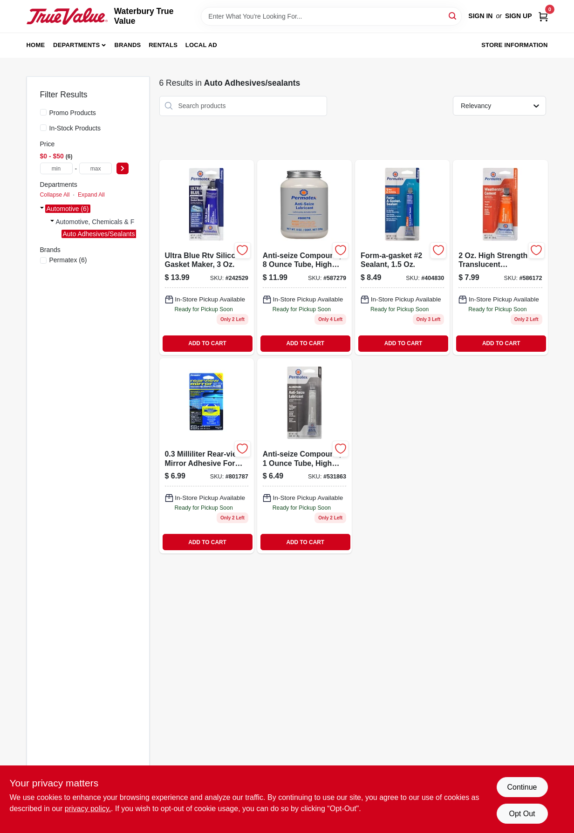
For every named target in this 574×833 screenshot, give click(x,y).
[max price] (95, 168)
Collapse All (55, 194)
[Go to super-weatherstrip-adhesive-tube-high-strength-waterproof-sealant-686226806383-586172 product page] (500, 257)
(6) (68, 260)
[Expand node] (42, 209)
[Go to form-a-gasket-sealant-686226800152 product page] (402, 257)
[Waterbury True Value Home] (67, 16)
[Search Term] (331, 16)
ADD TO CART (207, 343)
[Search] (453, 15)
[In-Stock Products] (43, 127)
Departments (76, 44)
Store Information (514, 44)
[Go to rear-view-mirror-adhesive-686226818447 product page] (206, 455)
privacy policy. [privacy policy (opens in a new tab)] (88, 809)
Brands (128, 44)
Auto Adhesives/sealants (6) (104, 234)
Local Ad (201, 44)
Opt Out (522, 814)
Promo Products (72, 112)
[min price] (56, 168)
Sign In (480, 16)
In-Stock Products (75, 128)
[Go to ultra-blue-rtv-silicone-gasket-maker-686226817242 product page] (206, 257)
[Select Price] (122, 168)
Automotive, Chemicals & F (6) (100, 221)
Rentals (163, 44)
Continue (522, 787)
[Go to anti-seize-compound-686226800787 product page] (304, 257)
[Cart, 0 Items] (543, 16)
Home (36, 44)
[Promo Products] (43, 112)
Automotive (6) (68, 208)
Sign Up (518, 16)
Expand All (91, 194)
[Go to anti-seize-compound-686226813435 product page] (304, 455)
